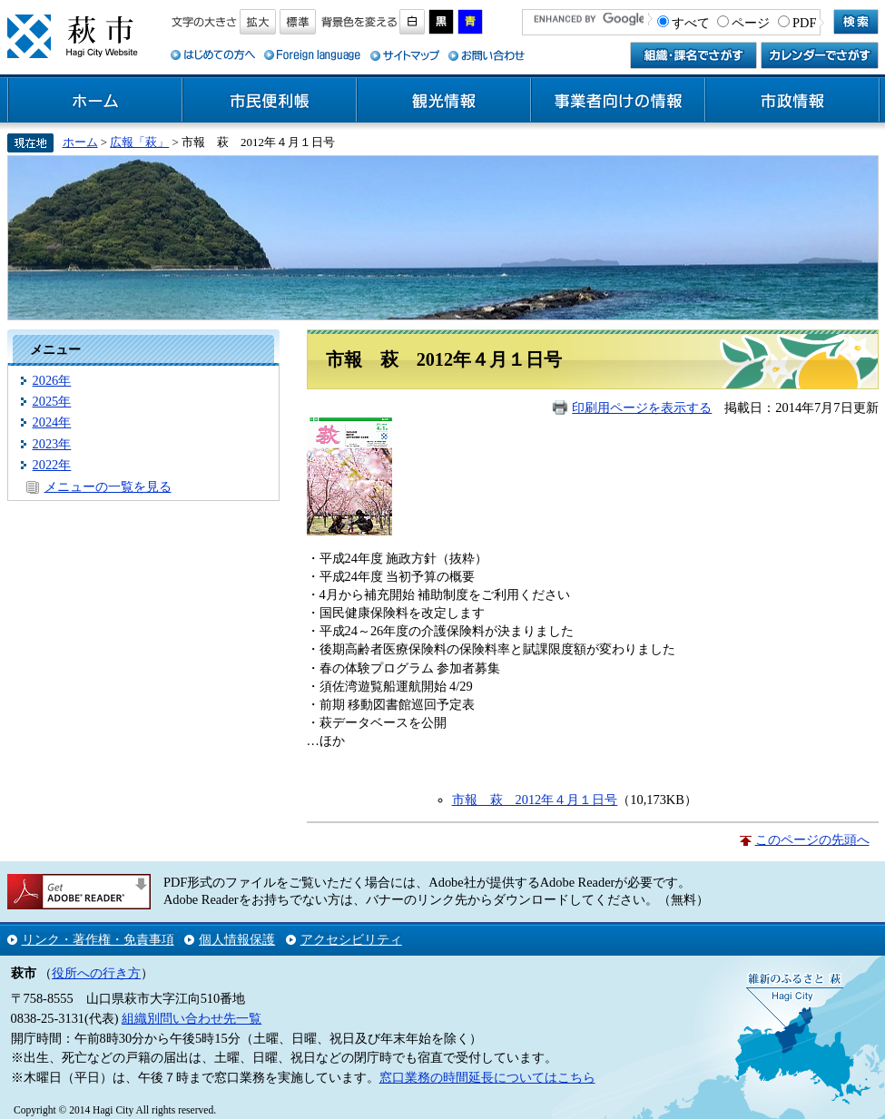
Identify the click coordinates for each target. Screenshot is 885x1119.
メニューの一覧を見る (108, 486)
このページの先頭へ (812, 839)
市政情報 (792, 100)
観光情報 (444, 100)
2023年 (52, 444)
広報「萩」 (139, 142)
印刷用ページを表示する (642, 407)
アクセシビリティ (351, 939)
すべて (691, 22)
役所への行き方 (96, 973)
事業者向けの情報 (618, 100)
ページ (751, 22)
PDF (804, 22)
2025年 (52, 401)
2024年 (52, 422)
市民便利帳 (269, 100)
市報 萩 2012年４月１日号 (535, 799)
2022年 (52, 464)
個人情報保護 (237, 939)
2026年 (52, 380)
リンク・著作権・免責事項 (98, 939)
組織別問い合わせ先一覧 (191, 1018)
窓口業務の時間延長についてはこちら (487, 1077)
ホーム (95, 100)
